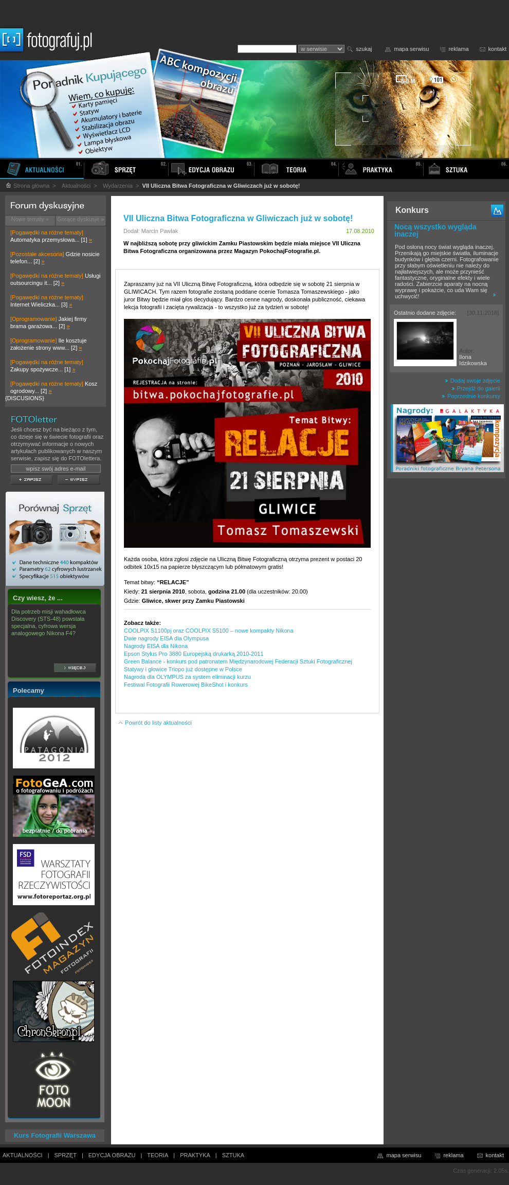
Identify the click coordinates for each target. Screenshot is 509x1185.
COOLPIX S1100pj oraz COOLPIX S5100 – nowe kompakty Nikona (209, 630)
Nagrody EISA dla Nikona (156, 646)
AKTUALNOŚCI (23, 1155)
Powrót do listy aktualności (155, 723)
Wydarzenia (118, 186)
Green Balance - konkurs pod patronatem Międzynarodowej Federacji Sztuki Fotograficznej (238, 661)
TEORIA (157, 1155)
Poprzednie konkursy (471, 396)
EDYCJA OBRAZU (112, 1155)
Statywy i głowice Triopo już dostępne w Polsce (183, 669)
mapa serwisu (411, 49)
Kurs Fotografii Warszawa (55, 1135)
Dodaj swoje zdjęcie (472, 381)
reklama (458, 49)
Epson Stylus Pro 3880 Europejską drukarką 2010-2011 (194, 654)
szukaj (364, 49)
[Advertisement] (446, 645)
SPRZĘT (65, 1155)
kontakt (497, 49)
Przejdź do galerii (475, 388)
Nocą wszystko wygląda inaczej (435, 230)
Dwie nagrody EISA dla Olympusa (166, 638)
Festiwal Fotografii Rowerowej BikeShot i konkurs (186, 684)
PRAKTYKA (195, 1155)
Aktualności (76, 186)
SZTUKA (233, 1155)
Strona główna (27, 186)
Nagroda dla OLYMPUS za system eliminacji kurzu (187, 677)
